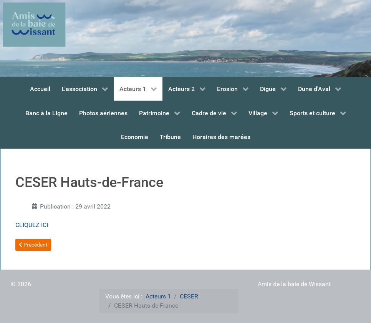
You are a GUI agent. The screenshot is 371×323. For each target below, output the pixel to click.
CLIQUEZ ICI (31, 225)
